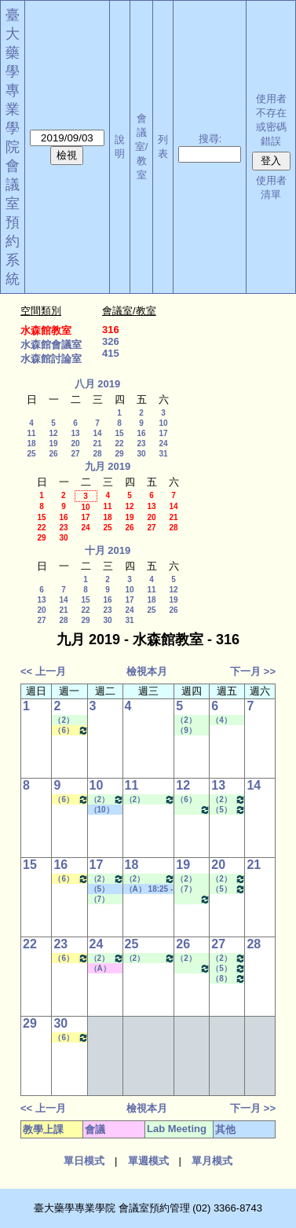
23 (141, 443)
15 (119, 433)
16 (141, 433)
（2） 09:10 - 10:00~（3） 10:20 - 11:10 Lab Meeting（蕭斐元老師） (191, 879)
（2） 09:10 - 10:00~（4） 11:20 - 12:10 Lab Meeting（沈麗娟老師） (107, 799)
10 (163, 423)
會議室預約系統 (12, 222)
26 (53, 453)
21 (97, 443)
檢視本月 (146, 671)
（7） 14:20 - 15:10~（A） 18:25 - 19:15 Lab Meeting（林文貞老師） (105, 899)
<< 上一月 (43, 671)
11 (31, 433)
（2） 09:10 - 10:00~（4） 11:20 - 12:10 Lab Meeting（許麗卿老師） (150, 799)
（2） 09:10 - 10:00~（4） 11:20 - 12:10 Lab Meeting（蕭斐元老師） (191, 958)
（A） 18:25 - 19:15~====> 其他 (149, 889)
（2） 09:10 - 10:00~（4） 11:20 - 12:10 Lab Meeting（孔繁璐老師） (69, 720)
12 (53, 433)
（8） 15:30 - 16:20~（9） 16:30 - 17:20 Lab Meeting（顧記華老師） (228, 978)
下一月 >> (253, 671)
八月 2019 (98, 384)
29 (119, 453)
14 (97, 433)
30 (141, 453)
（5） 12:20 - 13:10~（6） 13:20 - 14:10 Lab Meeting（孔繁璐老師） (228, 810)
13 (75, 433)
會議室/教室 (141, 146)
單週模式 (148, 1161)
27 (75, 453)
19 (53, 443)
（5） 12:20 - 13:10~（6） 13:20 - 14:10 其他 (104, 889)
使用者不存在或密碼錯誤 (271, 120)
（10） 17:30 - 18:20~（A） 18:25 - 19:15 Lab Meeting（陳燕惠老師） (193, 810)
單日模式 (84, 1161)
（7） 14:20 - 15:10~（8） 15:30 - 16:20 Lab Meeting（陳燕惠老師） (191, 889)
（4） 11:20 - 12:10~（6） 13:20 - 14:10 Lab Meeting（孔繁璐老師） (227, 720)
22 (119, 443)
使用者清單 (271, 187)
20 (75, 443)
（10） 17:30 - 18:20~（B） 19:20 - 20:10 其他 (104, 810)
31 (163, 453)
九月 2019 (108, 466)
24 (163, 443)
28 (97, 453)
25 (31, 453)
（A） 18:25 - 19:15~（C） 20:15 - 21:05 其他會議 (104, 968)
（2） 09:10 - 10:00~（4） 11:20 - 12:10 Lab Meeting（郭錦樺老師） (228, 799)
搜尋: (210, 139)
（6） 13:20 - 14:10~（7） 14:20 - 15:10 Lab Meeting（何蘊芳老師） (191, 800)
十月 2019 (108, 550)
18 (31, 443)
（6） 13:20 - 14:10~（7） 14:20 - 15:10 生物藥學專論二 (70, 730)
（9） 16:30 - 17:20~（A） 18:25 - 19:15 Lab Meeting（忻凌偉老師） (191, 730)
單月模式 (212, 1161)
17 (163, 433)
